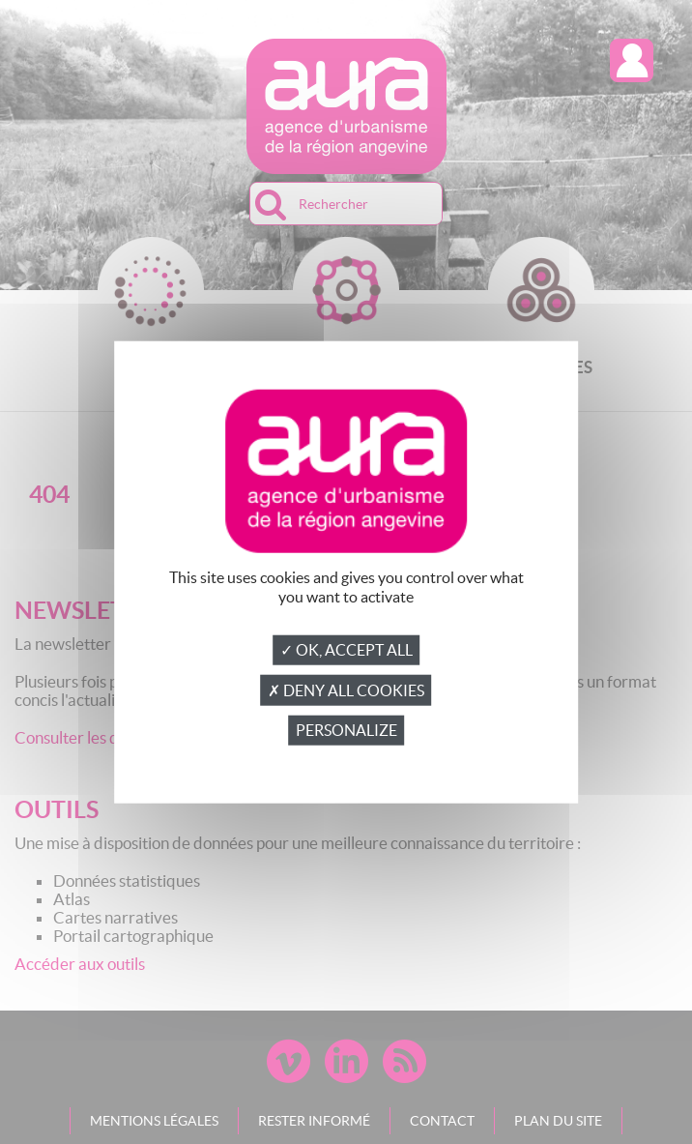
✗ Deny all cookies (346, 690)
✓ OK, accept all (346, 650)
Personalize (346, 730)
